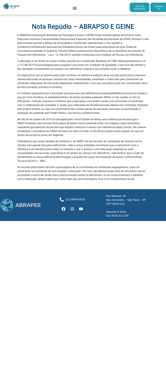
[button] (74, 8)
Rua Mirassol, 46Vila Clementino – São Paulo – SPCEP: (126, 200)
